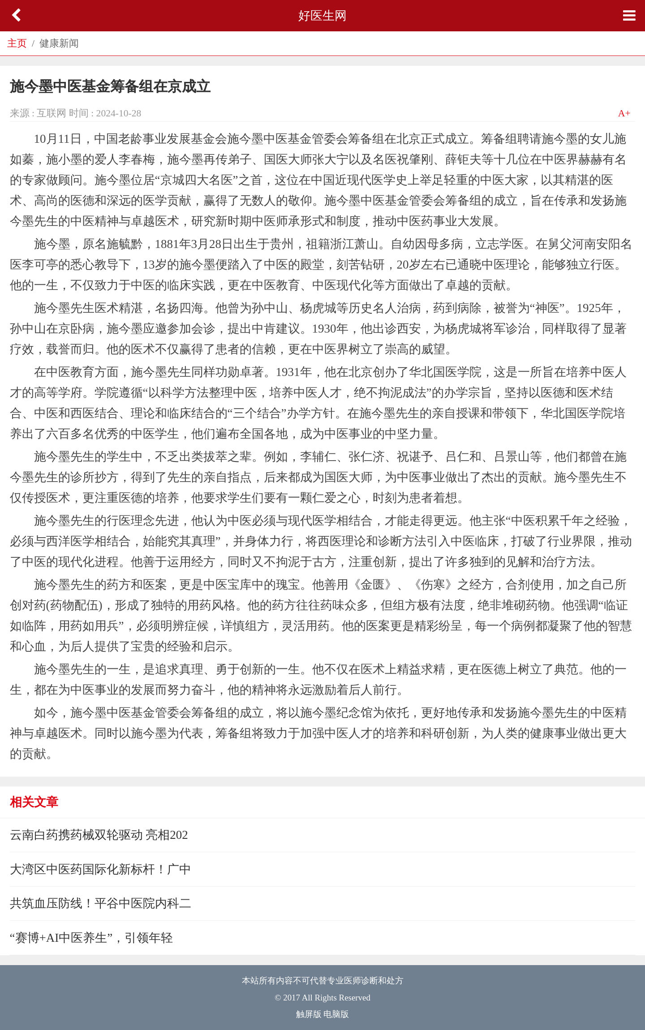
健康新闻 (59, 43)
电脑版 (336, 1014)
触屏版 (309, 1014)
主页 (17, 43)
